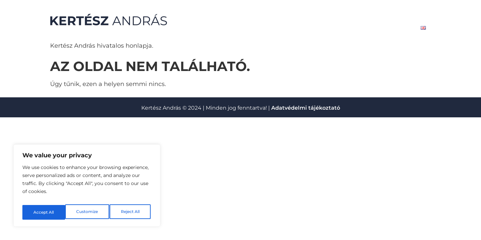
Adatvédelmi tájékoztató (305, 108)
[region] (86, 188)
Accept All (131, 212)
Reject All (87, 212)
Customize (43, 212)
